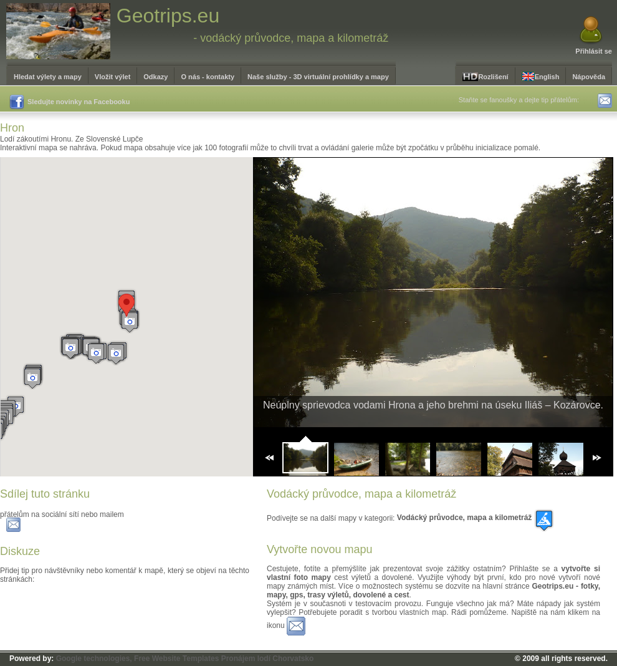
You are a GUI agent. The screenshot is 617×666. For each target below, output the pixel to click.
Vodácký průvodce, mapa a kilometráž (475, 517)
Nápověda (588, 76)
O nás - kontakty (207, 76)
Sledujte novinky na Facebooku (69, 102)
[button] (130, 322)
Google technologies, (94, 658)
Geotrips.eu (168, 15)
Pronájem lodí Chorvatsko (267, 658)
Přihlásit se (593, 51)
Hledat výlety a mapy (48, 76)
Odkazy (155, 76)
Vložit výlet (112, 76)
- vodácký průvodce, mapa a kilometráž (290, 38)
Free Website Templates (176, 658)
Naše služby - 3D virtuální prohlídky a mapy (318, 76)
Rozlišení (485, 76)
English (541, 76)
